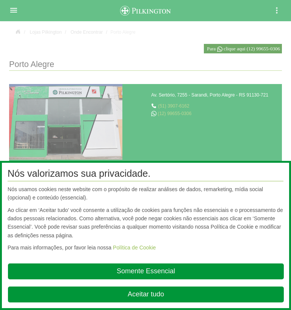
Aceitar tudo (146, 294)
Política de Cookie (134, 248)
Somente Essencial (146, 271)
